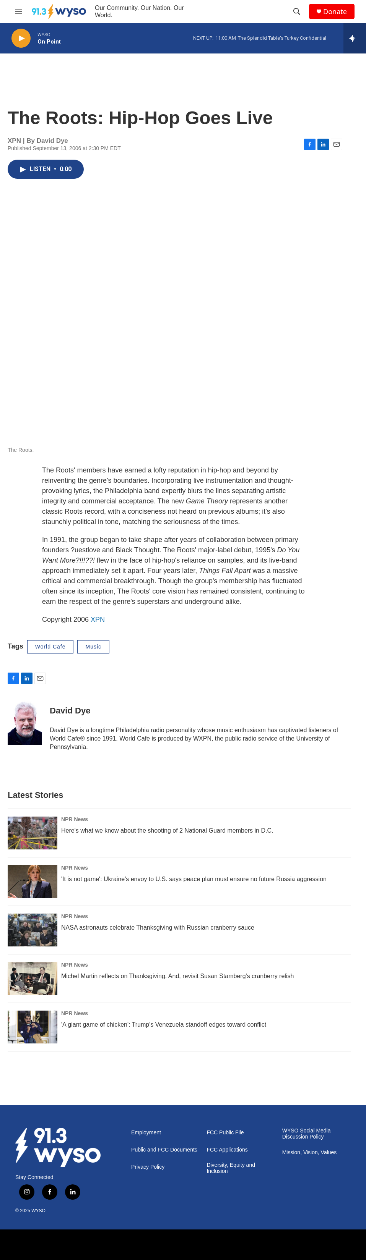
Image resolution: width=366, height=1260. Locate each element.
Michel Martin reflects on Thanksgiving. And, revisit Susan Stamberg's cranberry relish (177, 976)
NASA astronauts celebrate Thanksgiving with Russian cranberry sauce (157, 927)
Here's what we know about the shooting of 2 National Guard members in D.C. (167, 830)
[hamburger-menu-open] (18, 11)
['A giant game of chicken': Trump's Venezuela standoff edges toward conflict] (32, 1027)
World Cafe (50, 647)
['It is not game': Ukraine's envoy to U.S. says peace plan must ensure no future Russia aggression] (32, 881)
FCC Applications (227, 1150)
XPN (98, 619)
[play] (21, 38)
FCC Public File (225, 1132)
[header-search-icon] (297, 11)
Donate (335, 12)
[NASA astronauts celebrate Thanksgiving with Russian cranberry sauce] (32, 930)
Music (93, 647)
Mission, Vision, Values (309, 1152)
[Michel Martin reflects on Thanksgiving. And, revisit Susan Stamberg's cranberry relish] (32, 978)
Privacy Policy (147, 1167)
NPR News (74, 819)
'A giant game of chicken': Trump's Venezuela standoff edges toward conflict (163, 1024)
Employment (146, 1132)
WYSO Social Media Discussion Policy (306, 1134)
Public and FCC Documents (164, 1150)
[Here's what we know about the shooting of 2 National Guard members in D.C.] (32, 833)
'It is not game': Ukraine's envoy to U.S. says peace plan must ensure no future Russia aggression (194, 879)
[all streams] (354, 38)
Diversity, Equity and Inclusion (231, 1168)
